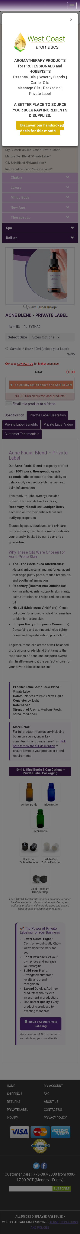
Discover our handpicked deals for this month (42, 128)
